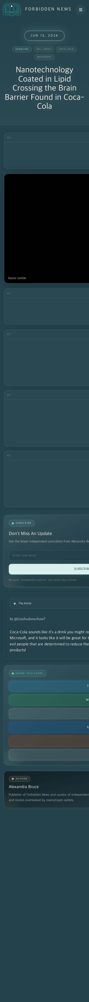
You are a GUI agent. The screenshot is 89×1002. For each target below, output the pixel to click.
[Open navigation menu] (80, 9)
